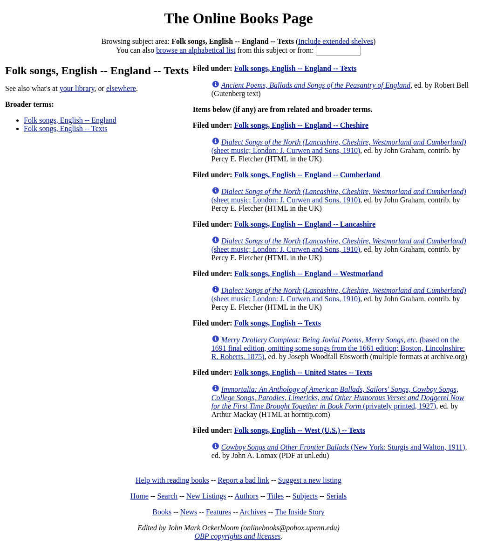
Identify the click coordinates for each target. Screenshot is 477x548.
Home (139, 496)
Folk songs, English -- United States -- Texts (303, 372)
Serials (337, 496)
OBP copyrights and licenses (237, 536)
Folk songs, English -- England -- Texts (295, 68)
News (188, 512)
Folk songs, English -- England (70, 120)
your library (77, 88)
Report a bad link (243, 480)
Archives (252, 512)
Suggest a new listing (309, 480)
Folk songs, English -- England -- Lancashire (304, 224)
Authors (246, 496)
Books (161, 512)
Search (167, 496)
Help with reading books (172, 480)
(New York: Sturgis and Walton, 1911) (343, 447)
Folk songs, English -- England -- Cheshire (301, 125)
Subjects (305, 496)
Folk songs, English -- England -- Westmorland (308, 273)
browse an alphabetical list (195, 50)
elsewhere (121, 88)
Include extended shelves (335, 41)
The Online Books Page (238, 18)
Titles (275, 496)
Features (218, 512)
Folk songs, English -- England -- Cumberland (307, 175)
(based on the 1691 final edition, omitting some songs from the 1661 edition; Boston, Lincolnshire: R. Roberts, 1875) (338, 348)
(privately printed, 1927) (337, 397)
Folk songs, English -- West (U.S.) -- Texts (300, 430)
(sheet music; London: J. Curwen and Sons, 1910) (338, 146)
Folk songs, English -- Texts (65, 128)
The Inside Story (300, 512)
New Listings (206, 496)
